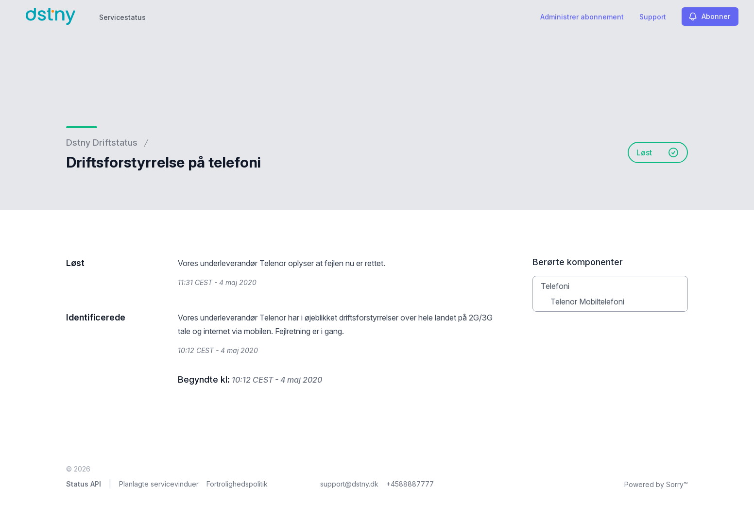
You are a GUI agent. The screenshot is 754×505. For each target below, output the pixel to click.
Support (652, 17)
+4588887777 (410, 484)
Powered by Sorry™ (656, 484)
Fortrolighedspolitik (237, 484)
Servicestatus (122, 17)
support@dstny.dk (349, 484)
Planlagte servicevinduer (159, 484)
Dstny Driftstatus (101, 142)
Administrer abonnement (582, 17)
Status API (83, 484)
